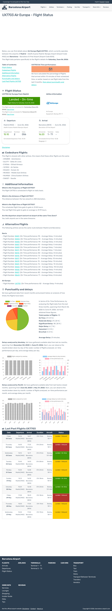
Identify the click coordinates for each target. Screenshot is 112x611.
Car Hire (77, 7)
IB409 (17, 247)
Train (75, 571)
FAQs (4, 599)
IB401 (17, 236)
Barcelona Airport (19, 7)
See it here (10, 109)
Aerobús (76, 582)
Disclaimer (25, 609)
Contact (33, 609)
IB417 (17, 258)
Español (102, 2)
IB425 (17, 270)
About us (40, 609)
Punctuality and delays (11, 79)
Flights (43, 7)
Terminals (60, 7)
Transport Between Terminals (84, 577)
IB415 (17, 256)
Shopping (6, 594)
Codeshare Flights (9, 70)
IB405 (17, 242)
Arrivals (5, 566)
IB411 (17, 250)
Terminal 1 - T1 (36, 566)
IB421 (17, 264)
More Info (96, 7)
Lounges (5, 591)
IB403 (17, 239)
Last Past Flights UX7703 (11, 81)
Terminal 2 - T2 (36, 568)
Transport (86, 7)
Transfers (77, 580)
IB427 (17, 272)
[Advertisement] (56, 33)
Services (5, 588)
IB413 (17, 253)
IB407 (17, 244)
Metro (75, 574)
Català (107, 2)
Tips (3, 602)
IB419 (17, 261)
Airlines (51, 7)
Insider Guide (7, 596)
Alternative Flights (9, 76)
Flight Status (7, 67)
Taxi (74, 568)
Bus (74, 566)
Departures (6, 568)
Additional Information (10, 73)
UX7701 (18, 284)
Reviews (106, 7)
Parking (69, 7)
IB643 (17, 275)
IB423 (17, 267)
